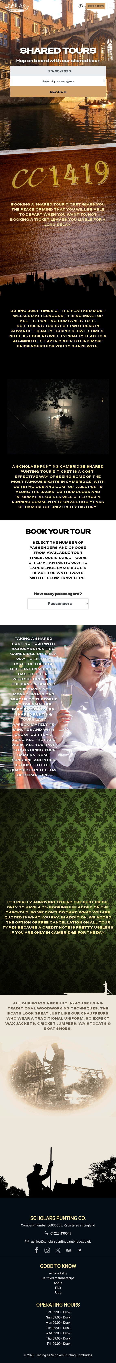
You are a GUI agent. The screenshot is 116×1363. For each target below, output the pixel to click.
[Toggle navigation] (111, 6)
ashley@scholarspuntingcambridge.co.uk (61, 1241)
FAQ (58, 1288)
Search (58, 92)
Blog (58, 1293)
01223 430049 (60, 1233)
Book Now (96, 6)
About (58, 1283)
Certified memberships (58, 1278)
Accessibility (58, 1273)
